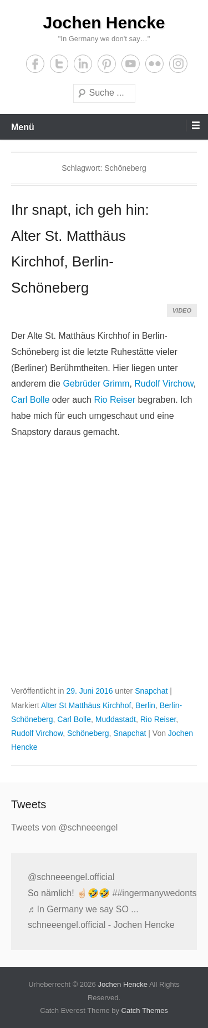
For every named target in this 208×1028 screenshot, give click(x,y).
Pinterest (107, 64)
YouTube (130, 64)
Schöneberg (88, 733)
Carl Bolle (30, 399)
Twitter (59, 64)
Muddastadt (115, 719)
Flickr (154, 64)
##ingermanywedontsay (159, 893)
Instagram (178, 64)
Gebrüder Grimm (96, 383)
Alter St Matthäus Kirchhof (86, 705)
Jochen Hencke (104, 22)
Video (182, 310)
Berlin (145, 705)
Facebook (35, 64)
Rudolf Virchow (163, 383)
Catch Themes (144, 1010)
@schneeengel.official (71, 877)
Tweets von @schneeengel (64, 827)
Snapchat (151, 690)
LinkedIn (83, 64)
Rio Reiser (114, 399)
